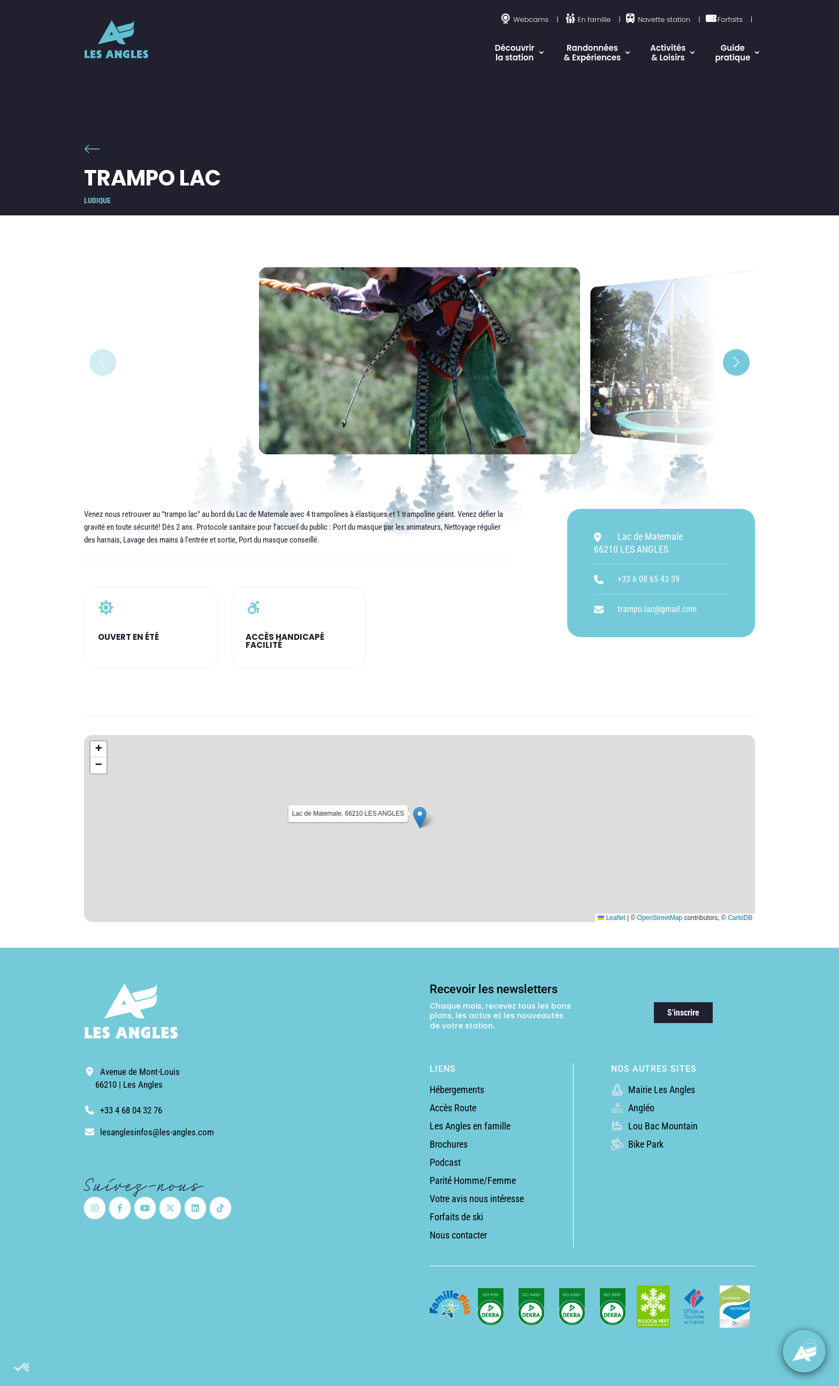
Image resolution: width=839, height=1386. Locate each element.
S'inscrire (683, 1013)
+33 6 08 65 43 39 (648, 579)
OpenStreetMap (660, 918)
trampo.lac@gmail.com (657, 609)
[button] (22, 1368)
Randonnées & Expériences (592, 52)
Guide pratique (732, 52)
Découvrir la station (515, 52)
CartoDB (740, 918)
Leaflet (611, 918)
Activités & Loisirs (667, 52)
